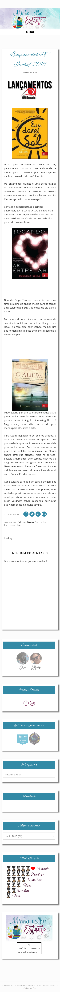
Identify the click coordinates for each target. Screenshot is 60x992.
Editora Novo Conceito (31, 522)
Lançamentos (12, 525)
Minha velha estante (19, 985)
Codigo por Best (30, 988)
